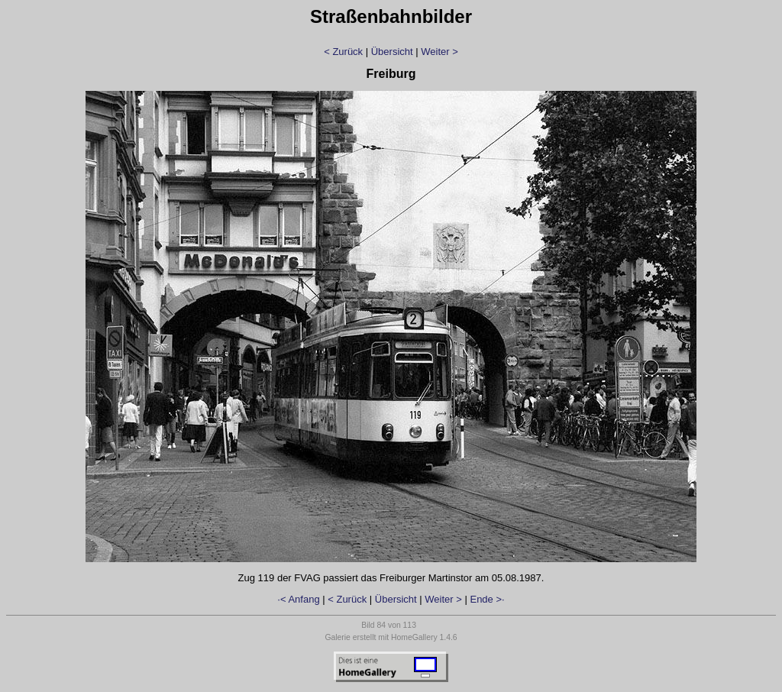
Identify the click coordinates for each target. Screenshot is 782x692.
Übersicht (392, 51)
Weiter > (439, 51)
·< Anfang (298, 599)
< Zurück (343, 51)
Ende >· (487, 599)
